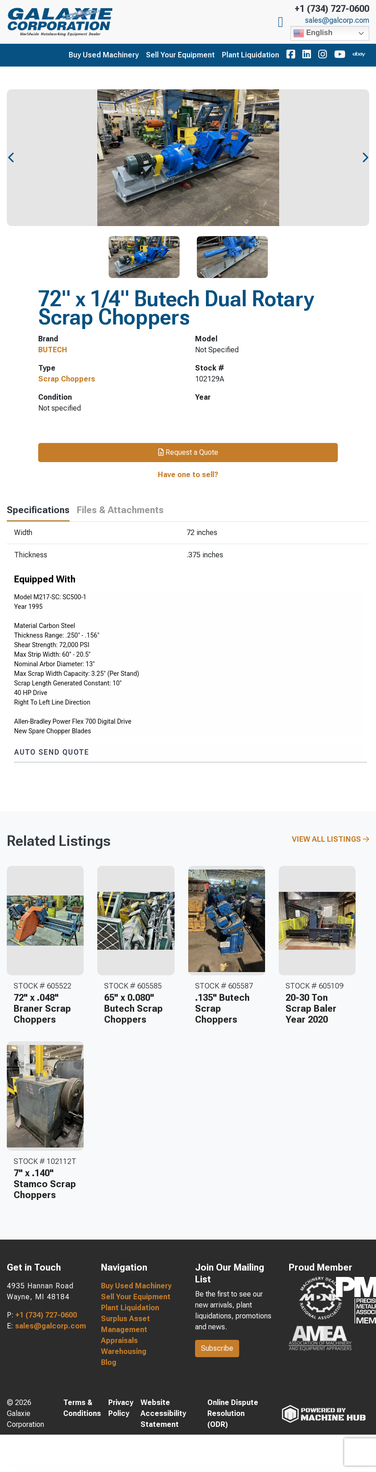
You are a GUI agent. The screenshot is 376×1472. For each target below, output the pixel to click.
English (312, 33)
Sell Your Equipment (180, 55)
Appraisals (119, 1340)
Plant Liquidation (250, 55)
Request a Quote (188, 452)
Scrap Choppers (66, 379)
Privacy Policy (120, 1408)
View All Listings (330, 839)
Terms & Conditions (82, 1408)
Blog (108, 1362)
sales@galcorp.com (337, 20)
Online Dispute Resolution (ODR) (232, 1413)
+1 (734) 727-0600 (332, 8)
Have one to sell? (188, 474)
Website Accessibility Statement (163, 1413)
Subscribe (217, 1348)
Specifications (38, 509)
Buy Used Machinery (104, 55)
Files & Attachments (120, 509)
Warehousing (123, 1351)
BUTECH (52, 349)
